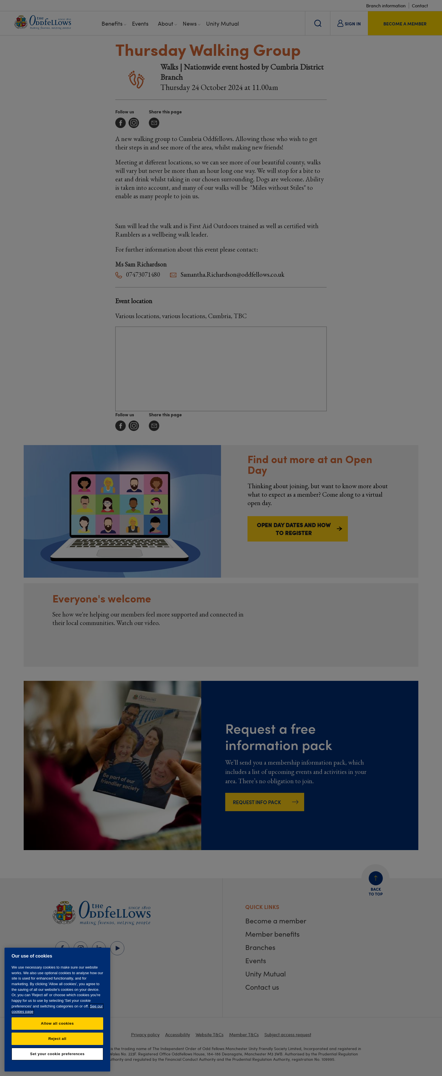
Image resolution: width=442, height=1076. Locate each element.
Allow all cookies (57, 1023)
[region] (57, 1009)
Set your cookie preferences (57, 1054)
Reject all (57, 1039)
